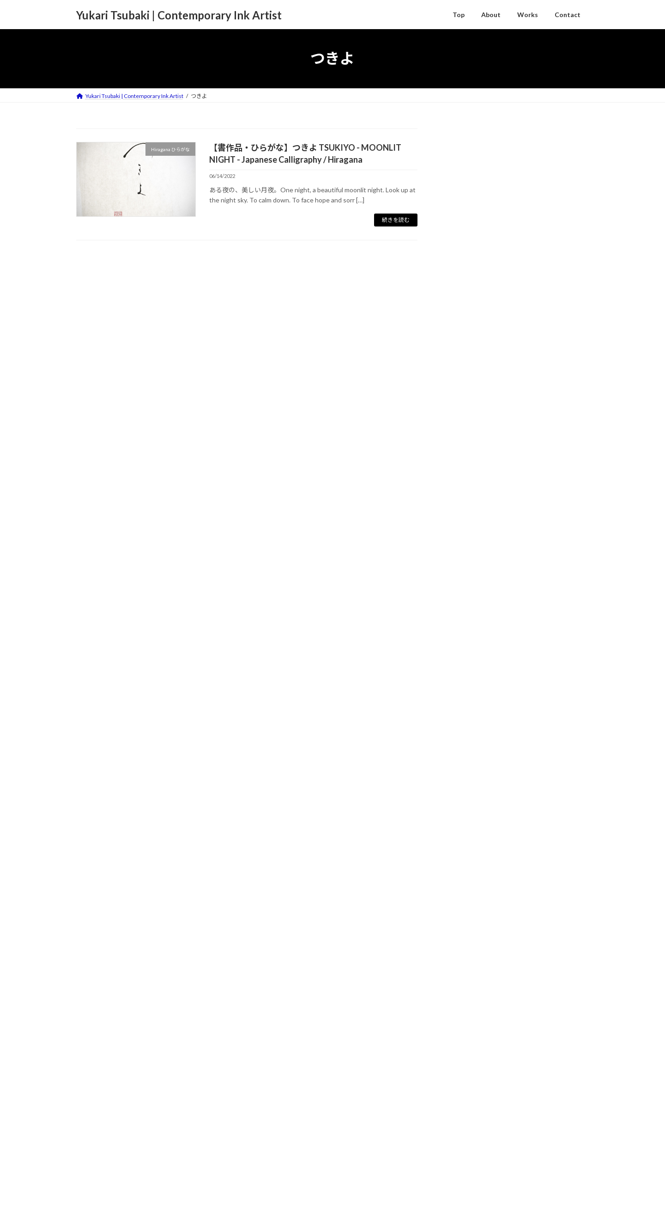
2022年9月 (468, 1098)
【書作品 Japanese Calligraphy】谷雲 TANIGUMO (531, 291)
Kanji (466, 842)
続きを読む (396, 219)
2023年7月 (468, 967)
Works (462, 770)
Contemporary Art (486, 788)
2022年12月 (470, 1061)
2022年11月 (470, 1079)
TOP (90, 1164)
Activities (467, 701)
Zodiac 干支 (476, 880)
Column (464, 753)
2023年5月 (468, 986)
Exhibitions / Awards (489, 736)
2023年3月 (468, 1005)
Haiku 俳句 (474, 806)
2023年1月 (468, 1042)
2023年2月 (468, 1023)
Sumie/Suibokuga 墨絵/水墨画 (502, 861)
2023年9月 (468, 948)
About (121, 1164)
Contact (156, 1164)
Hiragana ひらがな (485, 825)
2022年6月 (468, 1117)
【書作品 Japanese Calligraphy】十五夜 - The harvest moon (543, 236)
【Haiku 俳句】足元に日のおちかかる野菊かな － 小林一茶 (546, 346)
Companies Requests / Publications (510, 718)
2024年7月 (468, 929)
